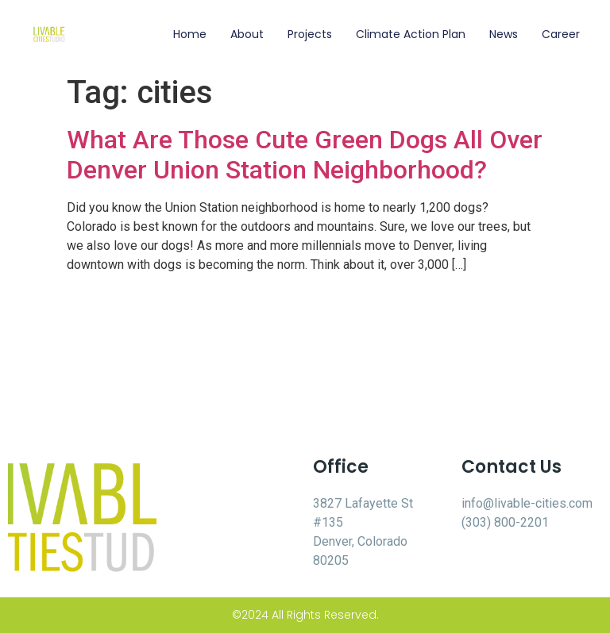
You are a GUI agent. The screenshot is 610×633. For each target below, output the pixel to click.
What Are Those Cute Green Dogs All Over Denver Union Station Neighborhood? (304, 155)
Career (561, 34)
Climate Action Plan (410, 34)
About (247, 34)
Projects (310, 34)
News (503, 34)
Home (190, 34)
